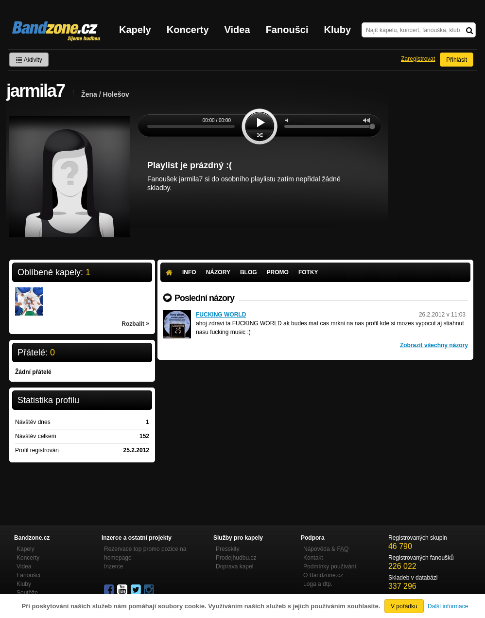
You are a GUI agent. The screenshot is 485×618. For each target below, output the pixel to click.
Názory (218, 272)
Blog (248, 272)
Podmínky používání (329, 566)
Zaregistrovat (418, 58)
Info (189, 272)
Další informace (448, 606)
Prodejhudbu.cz (236, 557)
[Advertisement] (315, 433)
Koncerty (188, 29)
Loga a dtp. (317, 584)
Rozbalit (135, 323)
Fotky (308, 272)
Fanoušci (287, 29)
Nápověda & (325, 549)
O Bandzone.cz (323, 575)
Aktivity (29, 59)
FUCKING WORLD (221, 314)
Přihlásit (456, 59)
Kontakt (313, 557)
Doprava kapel (234, 566)
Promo (278, 272)
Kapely (135, 29)
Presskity (228, 549)
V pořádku (404, 606)
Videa (237, 29)
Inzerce (113, 566)
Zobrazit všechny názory (434, 345)
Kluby (337, 29)
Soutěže (27, 592)
